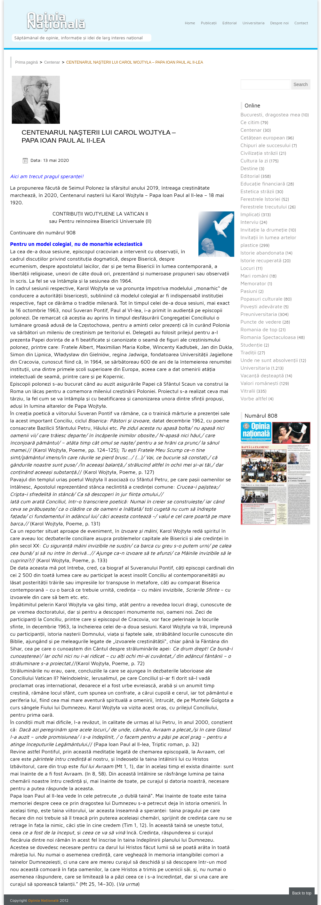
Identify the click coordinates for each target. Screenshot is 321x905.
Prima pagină (26, 62)
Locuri (248, 268)
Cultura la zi (254, 160)
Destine (249, 168)
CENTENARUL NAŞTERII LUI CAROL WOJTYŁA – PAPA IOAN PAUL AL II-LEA (134, 62)
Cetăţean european (263, 137)
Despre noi (279, 26)
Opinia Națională (56, 20)
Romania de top (259, 329)
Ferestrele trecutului (264, 206)
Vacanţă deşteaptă (262, 375)
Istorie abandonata (262, 253)
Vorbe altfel (254, 398)
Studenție (252, 345)
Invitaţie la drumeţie (264, 229)
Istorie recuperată (261, 260)
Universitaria (254, 26)
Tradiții (248, 352)
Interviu (250, 222)
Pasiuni (249, 291)
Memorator (253, 283)
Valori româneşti (259, 383)
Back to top (301, 893)
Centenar (52, 62)
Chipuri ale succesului (266, 145)
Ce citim (250, 122)
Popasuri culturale (262, 299)
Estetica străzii (257, 191)
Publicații (209, 26)
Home (190, 26)
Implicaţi (250, 214)
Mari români (254, 276)
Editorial (229, 26)
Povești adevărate (261, 306)
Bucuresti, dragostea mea (271, 114)
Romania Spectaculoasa (268, 337)
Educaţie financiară (263, 183)
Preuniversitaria (259, 314)
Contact (301, 26)
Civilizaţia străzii (259, 153)
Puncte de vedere (261, 322)
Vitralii (248, 391)
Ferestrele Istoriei (260, 199)
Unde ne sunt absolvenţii (269, 360)
